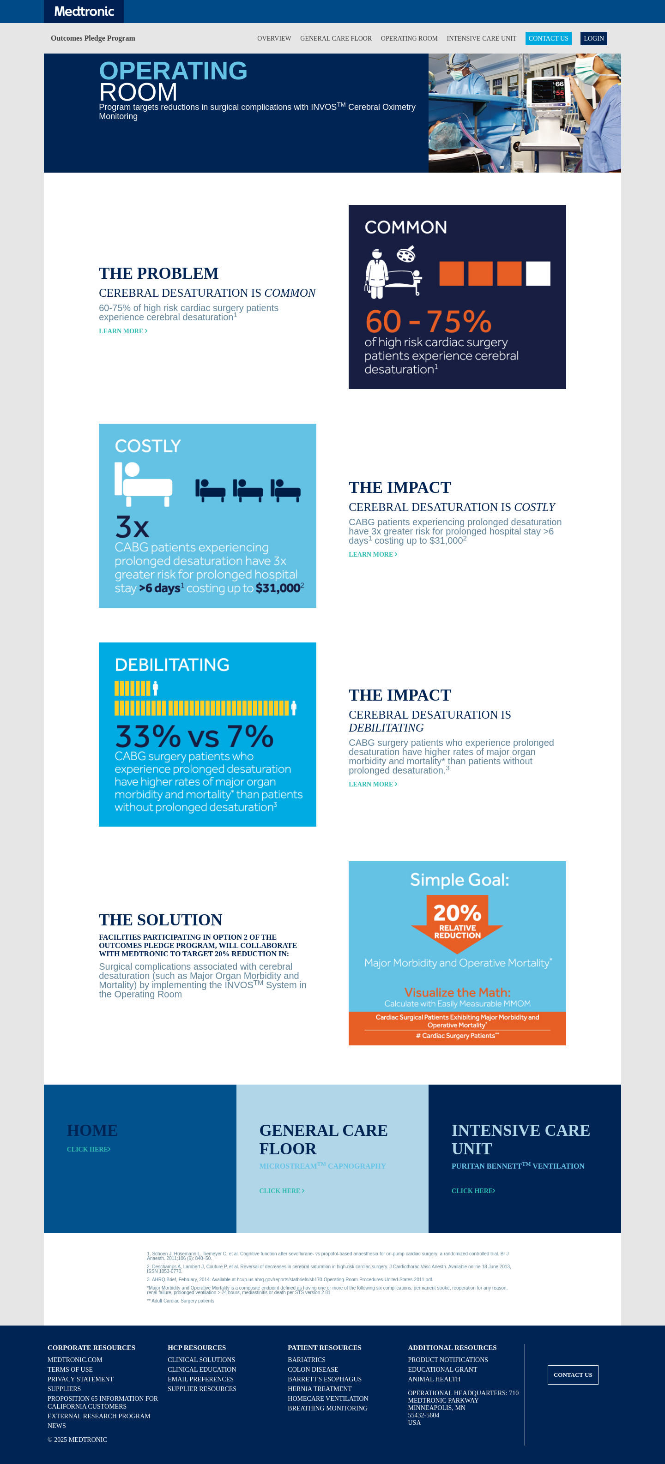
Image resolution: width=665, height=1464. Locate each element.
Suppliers (64, 1389)
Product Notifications (448, 1359)
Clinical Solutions (201, 1359)
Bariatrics (307, 1359)
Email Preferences (201, 1379)
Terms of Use (70, 1369)
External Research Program (99, 1416)
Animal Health (434, 1379)
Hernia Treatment (320, 1389)
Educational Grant (443, 1369)
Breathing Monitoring (328, 1408)
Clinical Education (202, 1369)
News (57, 1425)
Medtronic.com (75, 1359)
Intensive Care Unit (482, 38)
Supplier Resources (202, 1389)
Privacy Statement (81, 1379)
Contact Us (548, 38)
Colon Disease (313, 1369)
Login (594, 38)
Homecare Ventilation (328, 1398)
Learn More (123, 331)
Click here (88, 1149)
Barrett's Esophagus (325, 1379)
